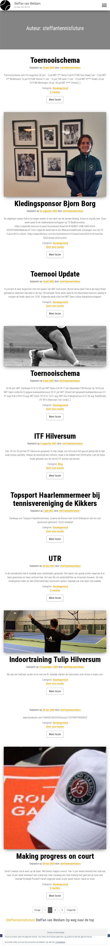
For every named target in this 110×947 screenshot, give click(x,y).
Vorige (37, 910)
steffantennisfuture (70, 67)
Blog (60, 464)
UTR (55, 558)
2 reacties (55, 92)
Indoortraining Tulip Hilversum (55, 659)
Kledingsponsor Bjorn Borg (55, 203)
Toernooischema (55, 60)
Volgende (71, 910)
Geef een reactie (55, 247)
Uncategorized (60, 88)
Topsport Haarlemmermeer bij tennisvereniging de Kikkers (55, 499)
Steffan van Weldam (27, 3)
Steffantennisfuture (20, 920)
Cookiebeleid (60, 942)
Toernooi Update (55, 274)
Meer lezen (55, 99)
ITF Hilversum (55, 436)
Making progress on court (55, 856)
